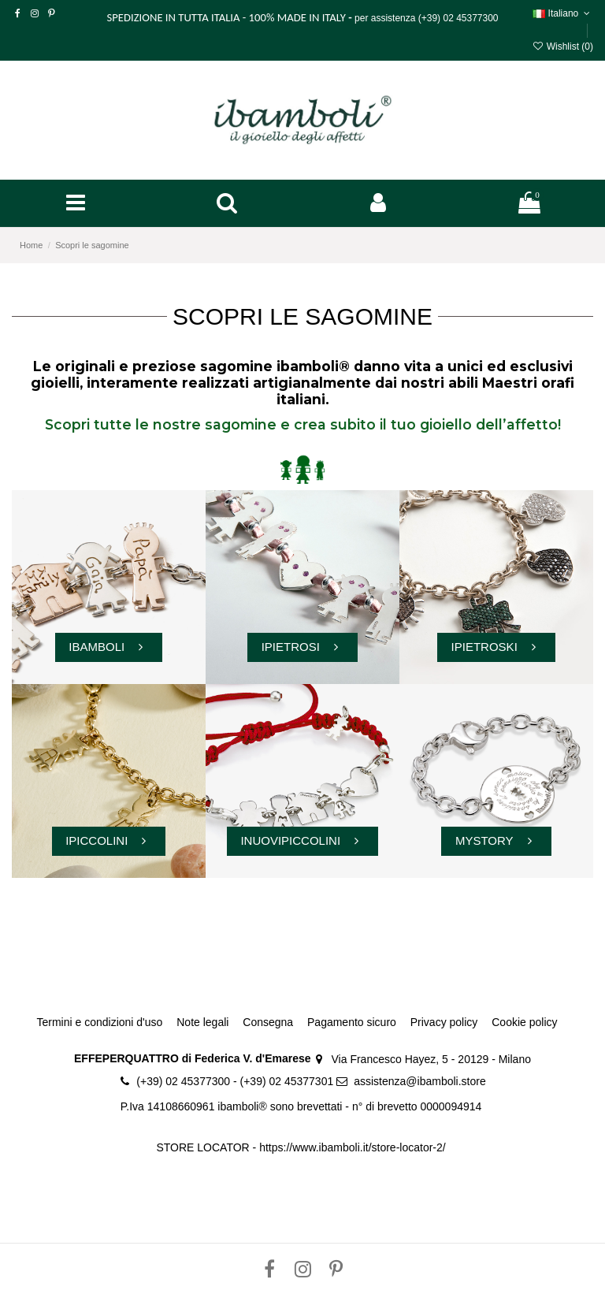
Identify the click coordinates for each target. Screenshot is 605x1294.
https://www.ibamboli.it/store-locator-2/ (353, 1147)
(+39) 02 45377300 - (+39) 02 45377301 (234, 1081)
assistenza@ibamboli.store (420, 1081)
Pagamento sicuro (351, 1022)
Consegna (268, 1022)
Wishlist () (562, 46)
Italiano (563, 13)
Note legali (202, 1022)
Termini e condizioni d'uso (99, 1022)
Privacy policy (444, 1022)
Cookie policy (524, 1022)
